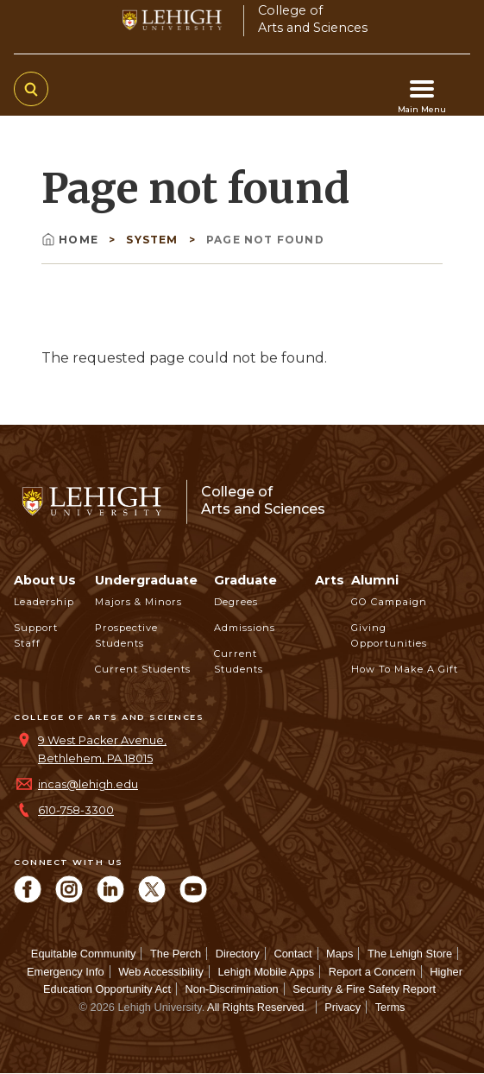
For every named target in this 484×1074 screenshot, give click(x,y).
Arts (329, 580)
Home (71, 239)
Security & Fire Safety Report (364, 988)
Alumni (375, 580)
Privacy (342, 1007)
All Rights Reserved (255, 1007)
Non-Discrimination (232, 988)
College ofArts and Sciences (313, 19)
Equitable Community (83, 953)
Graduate (245, 580)
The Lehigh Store (410, 953)
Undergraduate (146, 580)
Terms (390, 1007)
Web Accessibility (161, 971)
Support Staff (36, 635)
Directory (238, 953)
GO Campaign (389, 602)
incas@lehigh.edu (88, 784)
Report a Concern (372, 971)
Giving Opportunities (389, 635)
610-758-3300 (76, 810)
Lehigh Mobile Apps (265, 971)
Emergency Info (65, 971)
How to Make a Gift (404, 669)
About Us (45, 580)
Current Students (143, 669)
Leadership (44, 602)
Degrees (236, 602)
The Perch (175, 953)
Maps (339, 953)
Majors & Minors (138, 602)
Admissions (244, 628)
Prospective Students (126, 635)
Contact (292, 953)
